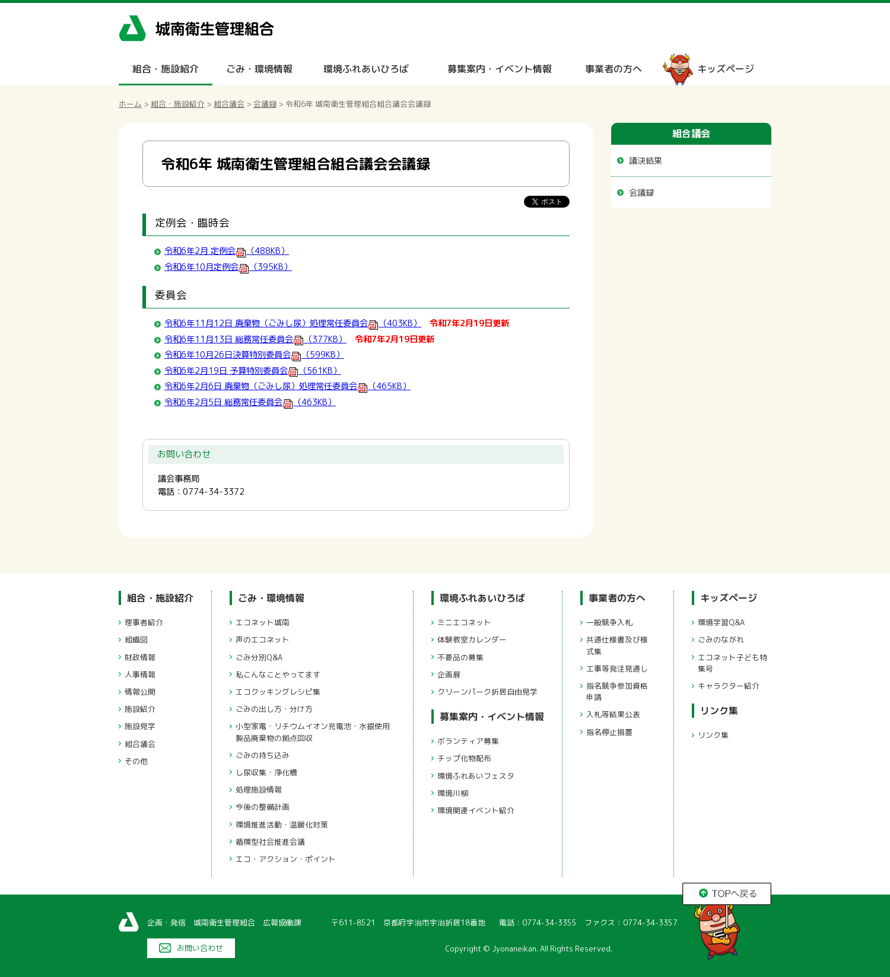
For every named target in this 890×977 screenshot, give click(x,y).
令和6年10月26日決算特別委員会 (254, 355)
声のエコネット (263, 639)
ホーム (130, 103)
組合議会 (229, 103)
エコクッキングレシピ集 (278, 691)
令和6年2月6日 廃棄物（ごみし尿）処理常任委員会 (287, 386)
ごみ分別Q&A (259, 657)
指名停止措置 (609, 732)
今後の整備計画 (263, 806)
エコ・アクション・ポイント (286, 859)
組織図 (136, 639)
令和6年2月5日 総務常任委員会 (250, 402)
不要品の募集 (460, 657)
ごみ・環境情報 (259, 68)
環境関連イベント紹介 (475, 810)
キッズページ (725, 68)
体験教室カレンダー (472, 639)
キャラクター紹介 (728, 685)
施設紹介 (140, 709)
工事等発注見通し (617, 668)
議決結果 (645, 160)
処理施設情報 (259, 789)
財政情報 (140, 657)
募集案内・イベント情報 (499, 68)
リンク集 (719, 710)
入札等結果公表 (613, 714)
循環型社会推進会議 (270, 841)
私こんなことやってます (278, 674)
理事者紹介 (144, 622)
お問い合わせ (200, 948)
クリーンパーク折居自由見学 (487, 691)
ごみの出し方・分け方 (274, 709)
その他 (136, 761)
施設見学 (140, 726)
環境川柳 (452, 793)
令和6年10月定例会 (228, 267)
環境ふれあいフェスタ (475, 776)
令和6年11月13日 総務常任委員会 (255, 339)
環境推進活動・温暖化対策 (282, 824)
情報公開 (140, 691)
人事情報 (140, 674)
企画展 (448, 674)
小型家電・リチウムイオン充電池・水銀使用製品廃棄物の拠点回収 (313, 732)
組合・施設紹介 (165, 68)
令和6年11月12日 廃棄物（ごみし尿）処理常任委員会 (292, 323)
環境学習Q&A (721, 622)
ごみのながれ (721, 639)
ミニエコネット (464, 622)
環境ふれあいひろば (366, 68)
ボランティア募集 (468, 741)
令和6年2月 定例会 (226, 251)
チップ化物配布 (464, 758)
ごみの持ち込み (263, 755)
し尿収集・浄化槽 (266, 772)
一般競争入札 (609, 622)
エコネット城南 (263, 622)
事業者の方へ (613, 68)
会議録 (264, 103)
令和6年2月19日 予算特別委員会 (252, 371)
